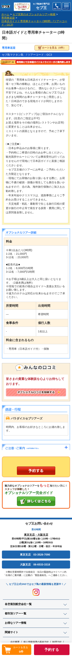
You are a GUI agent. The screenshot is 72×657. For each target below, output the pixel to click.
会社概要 (15, 642)
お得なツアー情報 (15, 622)
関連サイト (11, 632)
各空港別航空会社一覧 (18, 604)
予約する (51, 650)
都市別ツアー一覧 (15, 613)
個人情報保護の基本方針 (36, 642)
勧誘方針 (57, 642)
